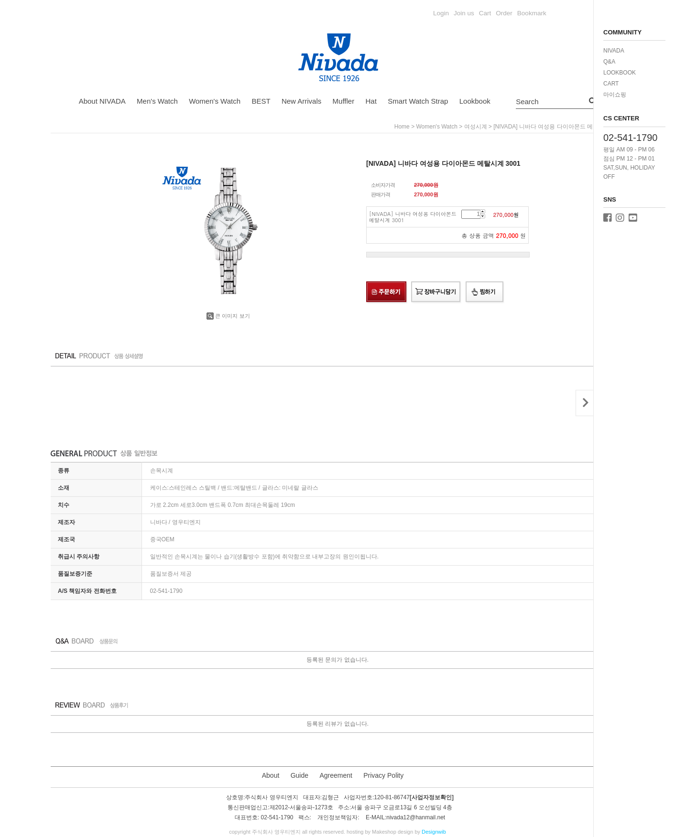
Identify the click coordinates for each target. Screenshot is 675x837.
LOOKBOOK (619, 72)
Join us (464, 13)
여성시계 (475, 126)
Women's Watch (214, 101)
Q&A (609, 61)
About (271, 775)
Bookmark (531, 13)
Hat (371, 101)
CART (611, 83)
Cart (485, 13)
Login (441, 13)
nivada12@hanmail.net (415, 818)
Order (504, 13)
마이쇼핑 (614, 94)
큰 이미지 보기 (228, 316)
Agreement (335, 775)
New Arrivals (301, 101)
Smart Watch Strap (418, 101)
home (402, 126)
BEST (260, 101)
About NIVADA (102, 101)
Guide (299, 775)
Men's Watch (157, 101)
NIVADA (613, 50)
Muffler (344, 101)
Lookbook (474, 101)
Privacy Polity (383, 775)
